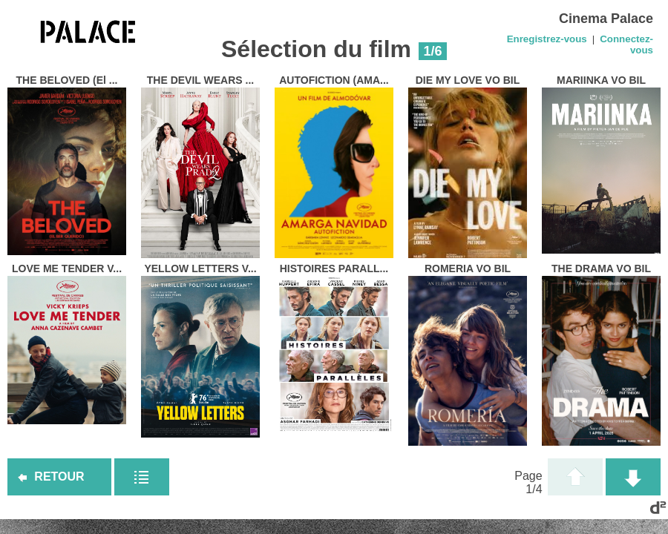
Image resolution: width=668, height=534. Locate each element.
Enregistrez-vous (547, 38)
